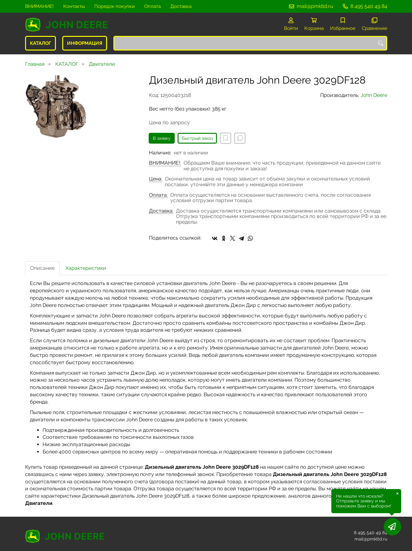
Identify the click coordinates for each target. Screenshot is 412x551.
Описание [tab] (42, 268)
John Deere (374, 95)
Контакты (74, 6)
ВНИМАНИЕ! (39, 6)
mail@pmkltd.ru (315, 6)
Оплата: (158, 195)
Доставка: (161, 211)
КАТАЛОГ (40, 43)
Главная (34, 64)
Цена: (155, 179)
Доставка (181, 6)
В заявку (162, 138)
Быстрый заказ (197, 138)
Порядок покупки (114, 6)
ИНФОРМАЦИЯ (84, 43)
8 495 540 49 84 (368, 6)
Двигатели (102, 64)
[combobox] (250, 43)
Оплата (152, 6)
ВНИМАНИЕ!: (165, 163)
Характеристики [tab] (85, 268)
